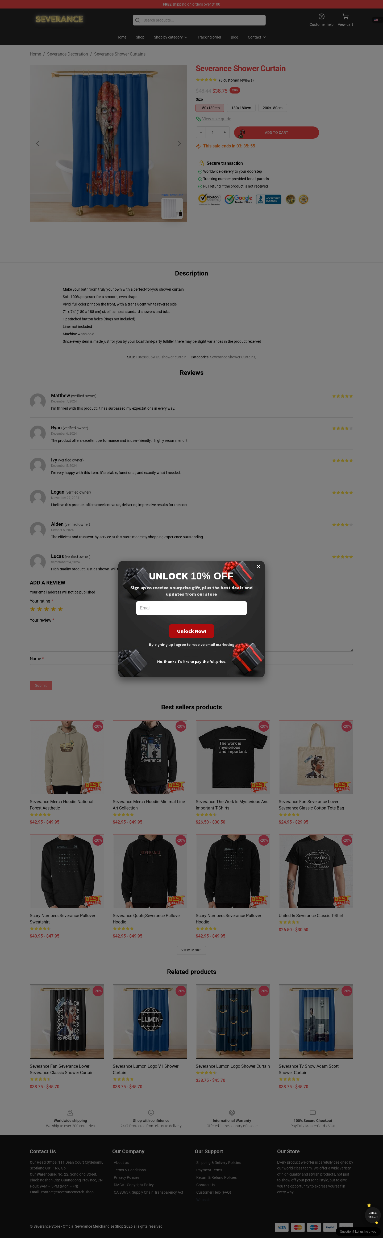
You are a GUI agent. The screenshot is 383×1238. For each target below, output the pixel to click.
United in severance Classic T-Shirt (311, 915)
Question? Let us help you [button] (358, 1231)
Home (35, 54)
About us (121, 1162)
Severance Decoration (67, 54)
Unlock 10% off (373, 1215)
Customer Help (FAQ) (213, 1192)
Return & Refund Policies (216, 1177)
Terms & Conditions (130, 1170)
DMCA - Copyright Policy (134, 1185)
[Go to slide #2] (122, 234)
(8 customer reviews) (236, 80)
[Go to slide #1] (94, 234)
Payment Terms (209, 1170)
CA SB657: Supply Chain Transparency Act (148, 1192)
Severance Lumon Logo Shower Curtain (233, 1066)
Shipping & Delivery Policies (218, 1162)
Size (199, 99)
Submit (41, 685)
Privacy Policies (126, 1177)
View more (191, 950)
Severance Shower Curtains (119, 54)
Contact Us (205, 1185)
